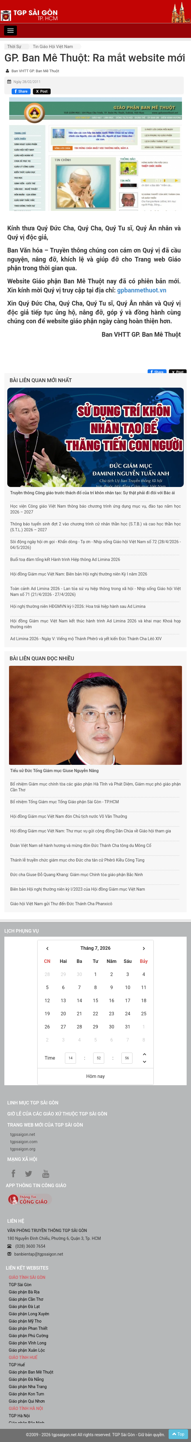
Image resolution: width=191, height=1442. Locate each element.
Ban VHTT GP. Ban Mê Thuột (35, 71)
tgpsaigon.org (22, 1149)
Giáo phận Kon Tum (26, 1394)
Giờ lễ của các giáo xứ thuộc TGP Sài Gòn (57, 1114)
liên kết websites (27, 1268)
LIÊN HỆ (15, 1221)
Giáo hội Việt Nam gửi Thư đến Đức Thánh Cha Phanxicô (61, 903)
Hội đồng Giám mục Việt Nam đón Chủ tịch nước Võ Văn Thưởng (68, 816)
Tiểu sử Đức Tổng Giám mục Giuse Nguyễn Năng (54, 770)
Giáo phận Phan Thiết (28, 1328)
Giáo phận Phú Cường (28, 1335)
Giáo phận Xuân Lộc (27, 1350)
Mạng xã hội (22, 1159)
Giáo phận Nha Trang (28, 1386)
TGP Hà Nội (19, 1415)
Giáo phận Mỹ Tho (25, 1321)
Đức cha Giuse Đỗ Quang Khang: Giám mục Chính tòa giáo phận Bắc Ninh (76, 874)
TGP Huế (17, 1364)
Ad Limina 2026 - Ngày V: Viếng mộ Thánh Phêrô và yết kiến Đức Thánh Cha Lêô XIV (86, 638)
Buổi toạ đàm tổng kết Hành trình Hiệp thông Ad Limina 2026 (65, 559)
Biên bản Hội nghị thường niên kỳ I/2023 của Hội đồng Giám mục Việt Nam (77, 889)
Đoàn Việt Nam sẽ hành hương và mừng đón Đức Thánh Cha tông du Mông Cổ (80, 845)
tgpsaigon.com (23, 1141)
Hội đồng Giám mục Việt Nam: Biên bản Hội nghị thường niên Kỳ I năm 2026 (78, 574)
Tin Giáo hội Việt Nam (53, 46)
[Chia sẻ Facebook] (21, 91)
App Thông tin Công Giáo (36, 1185)
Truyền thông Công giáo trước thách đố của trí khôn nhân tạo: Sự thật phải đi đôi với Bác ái (92, 492)
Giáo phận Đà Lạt (24, 1306)
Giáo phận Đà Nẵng (26, 1379)
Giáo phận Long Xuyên (29, 1314)
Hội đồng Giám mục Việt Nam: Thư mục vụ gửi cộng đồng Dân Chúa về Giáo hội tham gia (90, 831)
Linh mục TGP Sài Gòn (32, 1103)
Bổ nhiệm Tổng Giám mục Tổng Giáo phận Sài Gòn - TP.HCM (64, 801)
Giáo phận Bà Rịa (24, 1292)
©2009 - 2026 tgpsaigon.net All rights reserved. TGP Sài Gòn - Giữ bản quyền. (95, 1434)
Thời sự (14, 46)
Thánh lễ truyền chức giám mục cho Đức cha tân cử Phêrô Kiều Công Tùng (77, 860)
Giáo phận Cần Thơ (26, 1299)
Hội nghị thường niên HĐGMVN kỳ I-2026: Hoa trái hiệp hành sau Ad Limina (78, 606)
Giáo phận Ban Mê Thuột (31, 1372)
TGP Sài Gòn (20, 1284)
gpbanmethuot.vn (142, 290)
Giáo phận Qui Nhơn (27, 1401)
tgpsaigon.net (22, 1134)
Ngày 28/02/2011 (26, 82)
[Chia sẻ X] (42, 91)
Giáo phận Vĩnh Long (27, 1343)
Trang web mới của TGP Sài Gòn (45, 1125)
